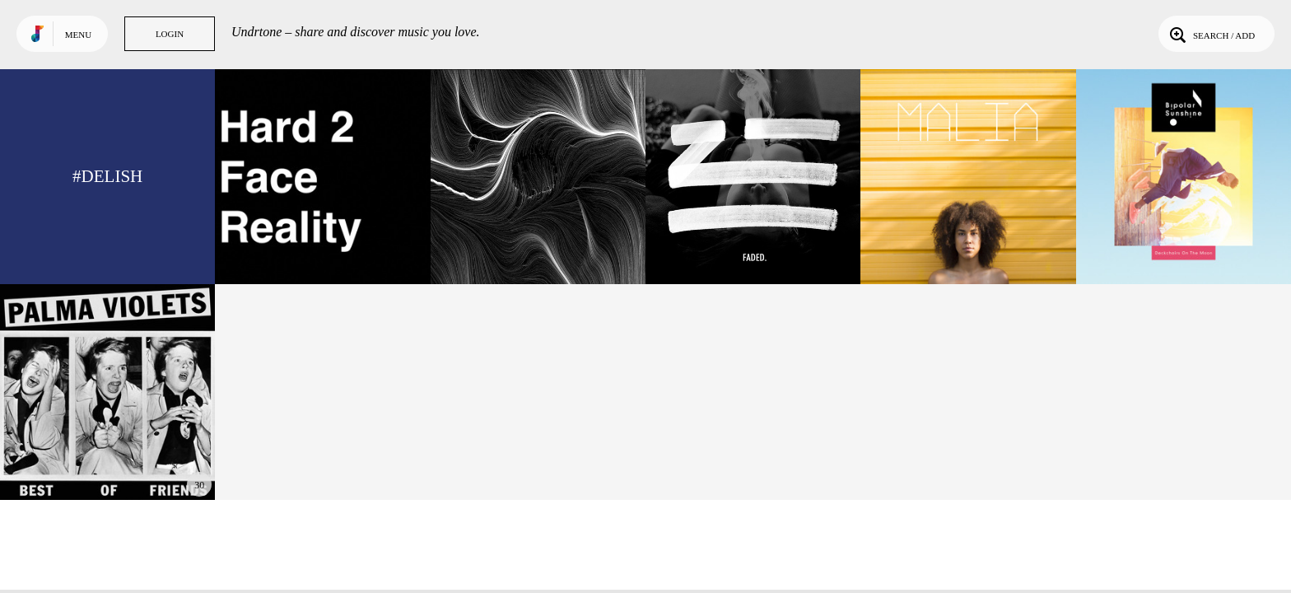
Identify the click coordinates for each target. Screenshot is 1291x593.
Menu (78, 35)
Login (170, 34)
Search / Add (1211, 34)
